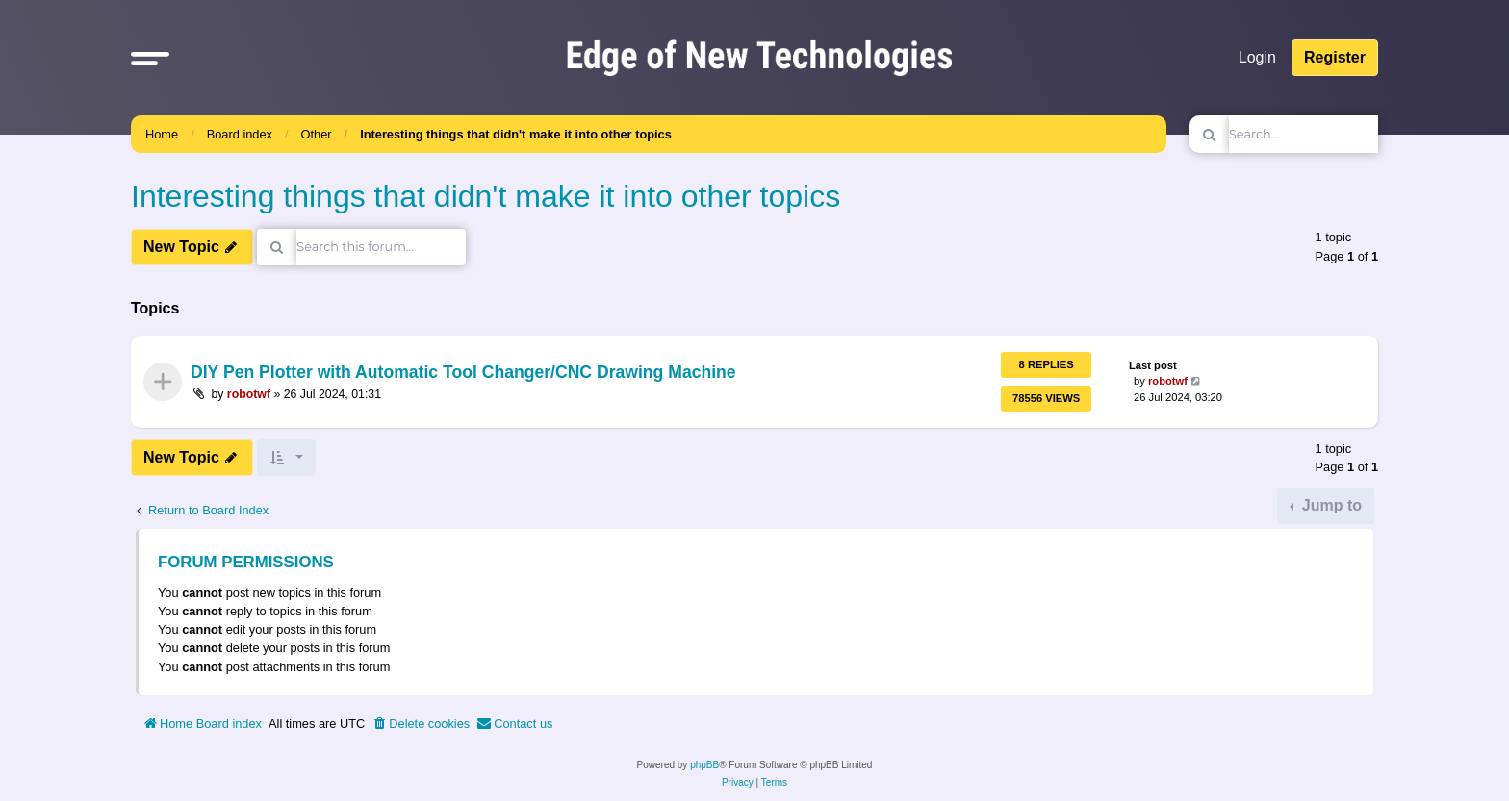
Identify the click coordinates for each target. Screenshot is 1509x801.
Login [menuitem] (1257, 57)
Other (316, 134)
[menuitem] (420, 724)
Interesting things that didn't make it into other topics (516, 134)
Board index (239, 134)
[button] (150, 57)
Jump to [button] (1329, 505)
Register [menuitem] (1335, 57)
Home (161, 134)
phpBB (704, 765)
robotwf (248, 394)
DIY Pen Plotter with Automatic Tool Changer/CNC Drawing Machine (463, 373)
